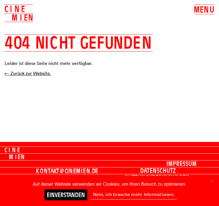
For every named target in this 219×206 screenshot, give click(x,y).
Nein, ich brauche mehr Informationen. (134, 194)
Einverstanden (66, 194)
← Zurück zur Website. (28, 73)
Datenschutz (158, 170)
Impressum (182, 163)
